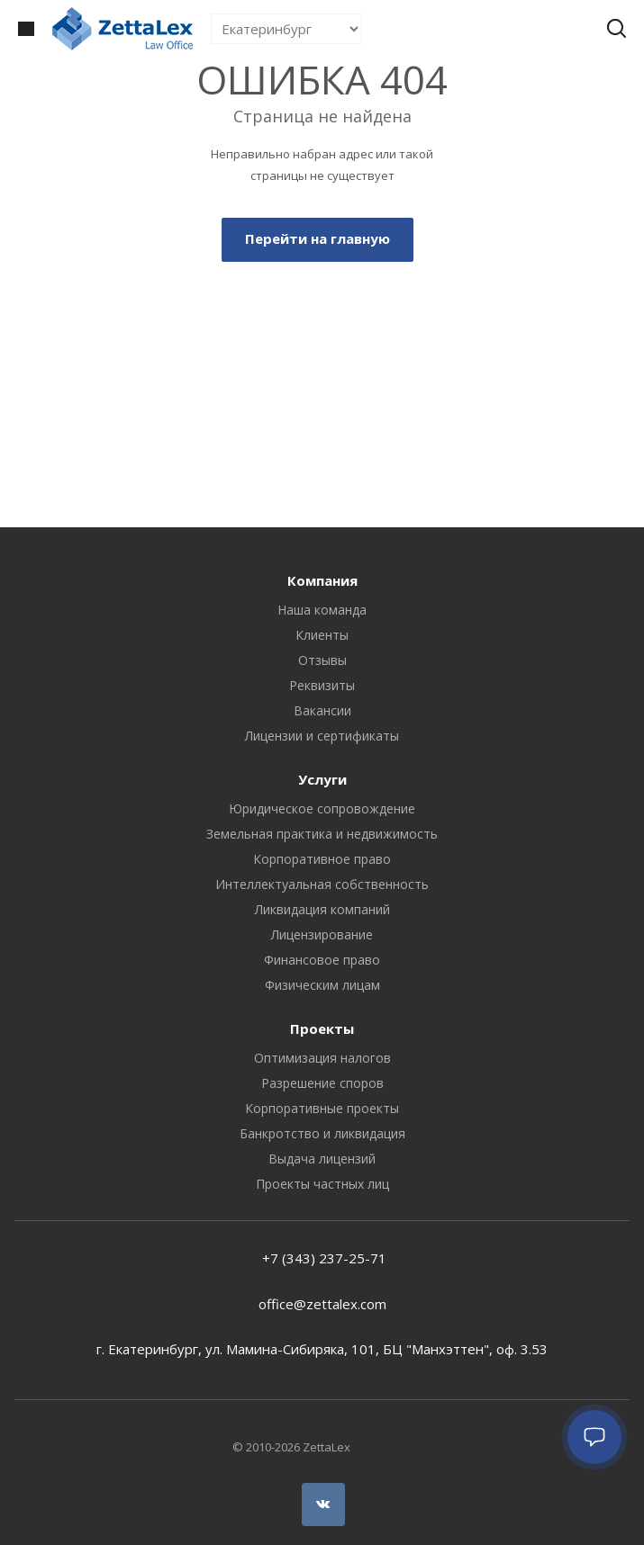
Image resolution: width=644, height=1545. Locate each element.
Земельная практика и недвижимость (322, 833)
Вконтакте (323, 1504)
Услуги (322, 779)
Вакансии (322, 710)
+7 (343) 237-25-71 (322, 1258)
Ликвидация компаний (322, 909)
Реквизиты (322, 685)
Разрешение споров (322, 1082)
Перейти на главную (317, 238)
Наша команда (322, 609)
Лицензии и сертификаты (322, 735)
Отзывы (322, 660)
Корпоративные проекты (322, 1108)
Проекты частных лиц (322, 1183)
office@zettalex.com (322, 1304)
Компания (322, 580)
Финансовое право (322, 959)
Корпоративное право (322, 858)
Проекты (322, 1028)
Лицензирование (322, 934)
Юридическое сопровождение (322, 808)
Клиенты (322, 634)
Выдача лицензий (322, 1158)
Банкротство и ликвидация (322, 1133)
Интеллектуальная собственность (322, 884)
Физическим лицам (322, 984)
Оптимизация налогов (322, 1057)
